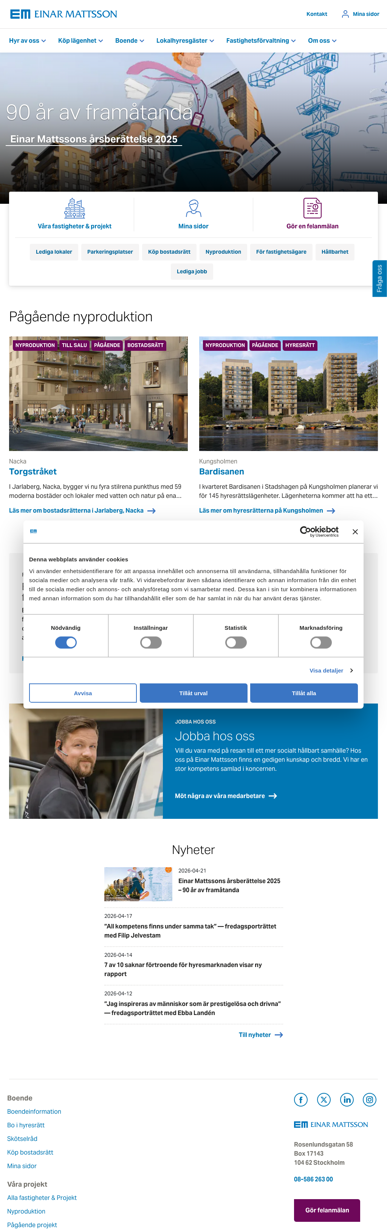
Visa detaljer (326, 670)
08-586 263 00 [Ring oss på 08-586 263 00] (313, 1171)
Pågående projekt (97, 1140)
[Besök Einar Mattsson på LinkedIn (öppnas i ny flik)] (347, 1093)
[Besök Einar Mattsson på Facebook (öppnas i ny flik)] (301, 1093)
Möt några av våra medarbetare (220, 788)
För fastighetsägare (281, 251)
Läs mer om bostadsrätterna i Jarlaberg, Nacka (76, 511)
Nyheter (147, 1181)
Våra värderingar (159, 1126)
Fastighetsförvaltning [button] (257, 41)
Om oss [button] (319, 41)
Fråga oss (213, 1131)
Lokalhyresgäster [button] (181, 41)
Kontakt (317, 14)
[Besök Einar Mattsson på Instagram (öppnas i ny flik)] (369, 1093)
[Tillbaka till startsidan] (64, 14)
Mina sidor (366, 14)
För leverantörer (222, 1158)
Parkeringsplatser (110, 251)
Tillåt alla (304, 693)
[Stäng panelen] (355, 531)
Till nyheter (255, 1027)
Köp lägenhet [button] (77, 41)
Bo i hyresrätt (27, 1117)
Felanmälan (215, 1117)
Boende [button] (126, 41)
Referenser (88, 1167)
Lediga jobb (192, 271)
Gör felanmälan (327, 1201)
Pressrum (212, 1144)
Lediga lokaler (54, 251)
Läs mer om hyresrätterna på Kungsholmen (261, 511)
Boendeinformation (36, 1104)
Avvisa (83, 693)
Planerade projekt (97, 1154)
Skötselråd (24, 1131)
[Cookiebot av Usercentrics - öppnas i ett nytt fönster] (319, 531)
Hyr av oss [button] (24, 41)
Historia (147, 1140)
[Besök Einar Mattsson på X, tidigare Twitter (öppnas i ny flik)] (324, 1093)
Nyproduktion (223, 251)
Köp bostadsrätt (169, 251)
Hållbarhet (335, 251)
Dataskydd (151, 1194)
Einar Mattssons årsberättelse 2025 (94, 139)
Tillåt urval (194, 693)
